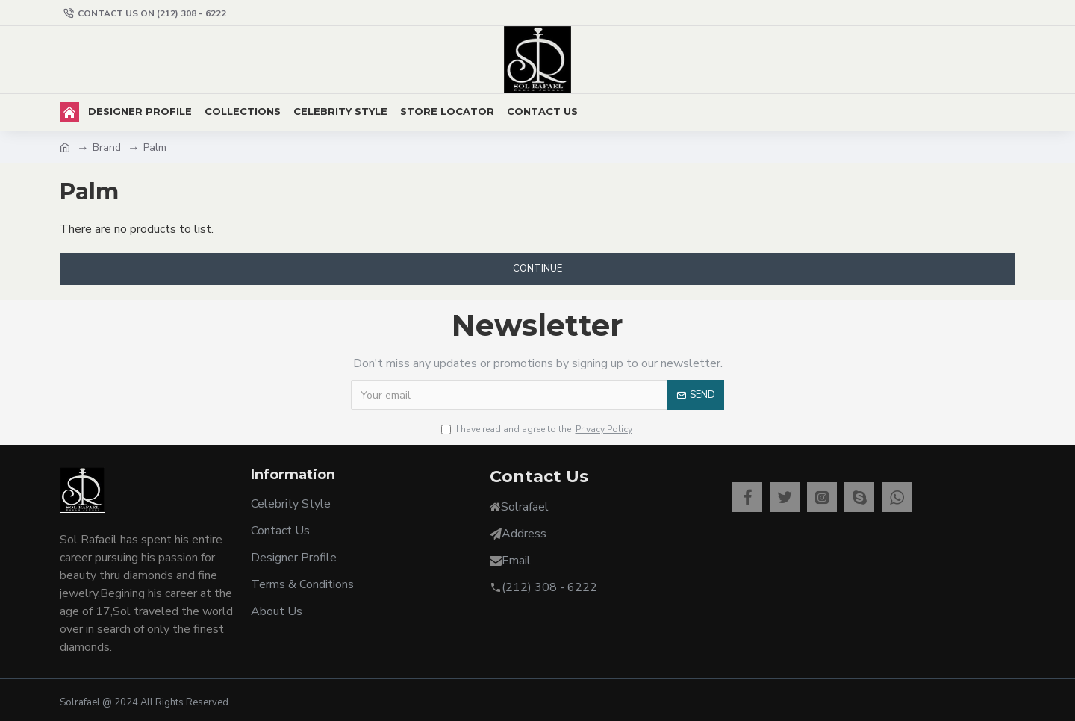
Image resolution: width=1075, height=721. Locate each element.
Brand (107, 147)
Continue (537, 268)
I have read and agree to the (538, 429)
